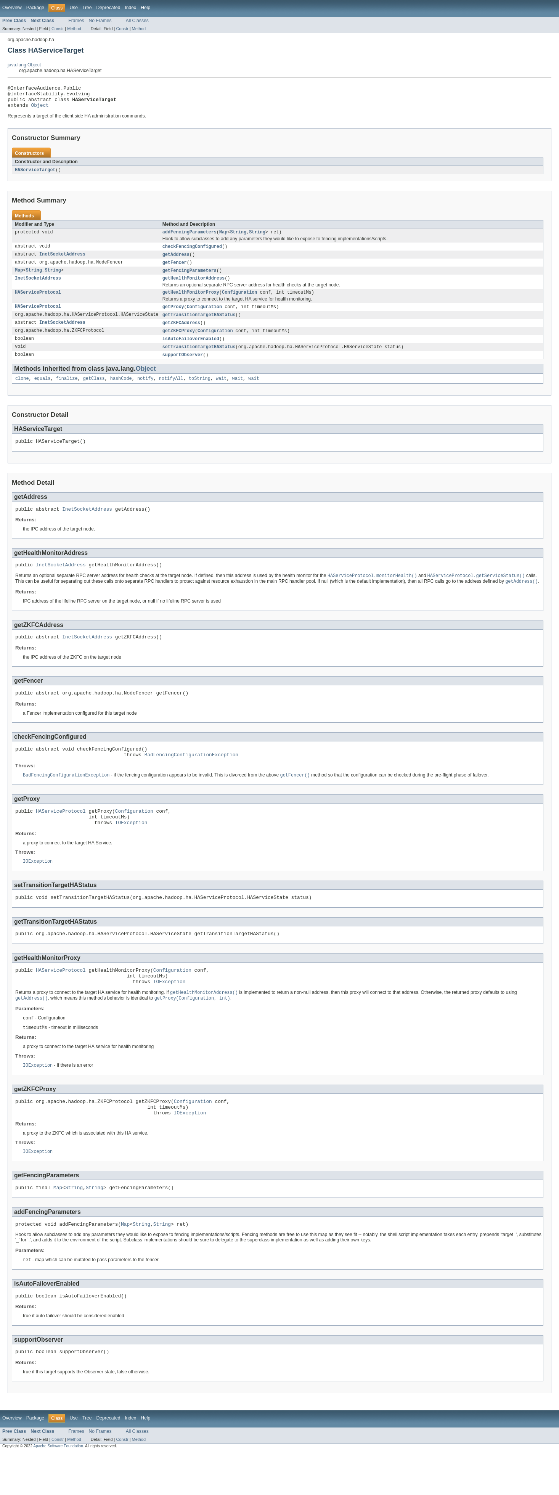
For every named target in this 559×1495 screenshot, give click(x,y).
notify (145, 390)
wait (221, 390)
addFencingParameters (189, 238)
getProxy (173, 316)
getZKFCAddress (181, 333)
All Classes (137, 20)
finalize (67, 390)
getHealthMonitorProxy (190, 301)
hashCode (121, 390)
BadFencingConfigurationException (191, 775)
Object (40, 109)
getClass (94, 390)
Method (74, 28)
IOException (131, 847)
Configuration (239, 301)
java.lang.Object (24, 65)
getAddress (176, 261)
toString (199, 390)
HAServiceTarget (35, 175)
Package (35, 7)
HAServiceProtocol (38, 301)
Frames (76, 20)
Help (145, 7)
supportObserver (182, 366)
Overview (12, 7)
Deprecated (108, 7)
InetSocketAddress (62, 261)
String (238, 238)
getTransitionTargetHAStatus (199, 324)
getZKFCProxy (178, 341)
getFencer (174, 269)
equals (42, 390)
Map (223, 238)
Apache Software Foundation (58, 1488)
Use (73, 7)
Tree (87, 7)
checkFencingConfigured (192, 252)
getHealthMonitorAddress (193, 286)
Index (130, 7)
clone (22, 390)
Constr (57, 28)
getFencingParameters (189, 278)
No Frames (100, 20)
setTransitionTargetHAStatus (199, 358)
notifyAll (171, 390)
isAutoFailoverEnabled (190, 349)
